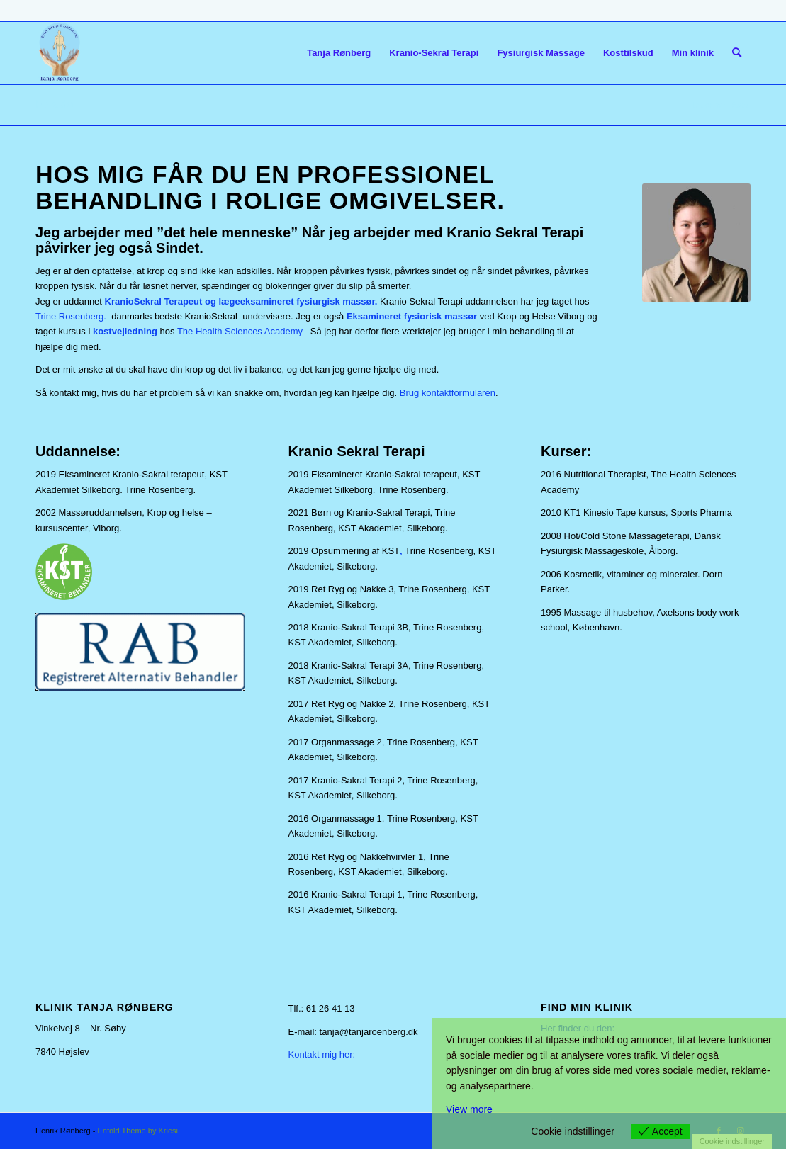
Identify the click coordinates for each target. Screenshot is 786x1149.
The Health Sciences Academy (240, 331)
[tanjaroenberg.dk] (59, 53)
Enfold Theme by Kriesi (137, 1130)
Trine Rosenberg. (70, 316)
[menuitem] (339, 53)
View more (469, 1109)
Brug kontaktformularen (447, 392)
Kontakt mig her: (322, 1054)
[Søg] (737, 53)
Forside (54, 104)
